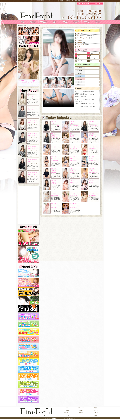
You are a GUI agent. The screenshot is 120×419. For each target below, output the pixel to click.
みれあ (33, 122)
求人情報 (81, 412)
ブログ (81, 415)
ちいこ (33, 96)
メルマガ (67, 415)
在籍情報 (67, 410)
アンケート (95, 410)
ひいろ (33, 174)
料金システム (81, 408)
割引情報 (81, 410)
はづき (33, 135)
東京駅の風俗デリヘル (42, 1)
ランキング (66, 412)
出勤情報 (95, 408)
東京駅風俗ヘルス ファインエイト (26, 25)
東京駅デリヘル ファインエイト (59, 418)
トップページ (67, 408)
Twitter (95, 415)
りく (33, 161)
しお (33, 109)
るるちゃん (37, 25)
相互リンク (95, 412)
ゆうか (33, 148)
